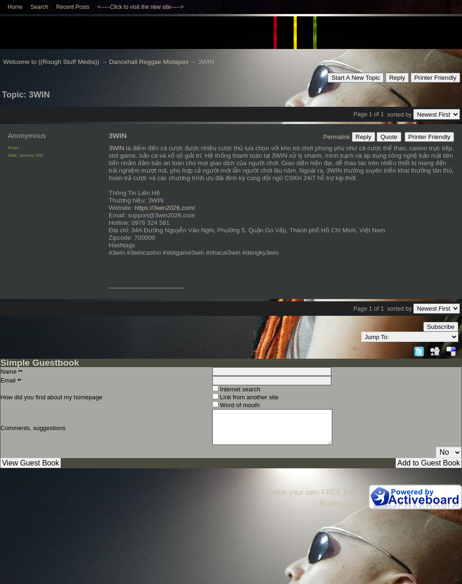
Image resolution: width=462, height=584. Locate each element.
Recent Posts (72, 7)
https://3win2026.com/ (164, 207)
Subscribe (441, 326)
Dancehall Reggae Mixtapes (149, 61)
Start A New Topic (355, 77)
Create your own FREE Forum (315, 492)
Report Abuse (342, 504)
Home (14, 7)
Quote (388, 136)
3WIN (116, 148)
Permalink (336, 136)
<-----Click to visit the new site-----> (141, 7)
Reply (397, 77)
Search (39, 7)
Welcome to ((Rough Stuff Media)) (51, 61)
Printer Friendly (435, 77)
